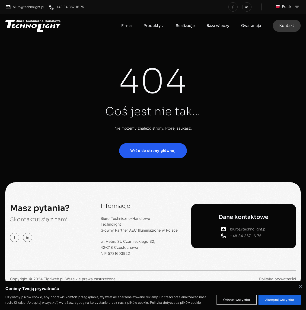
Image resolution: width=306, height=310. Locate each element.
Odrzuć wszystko (236, 300)
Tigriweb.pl (53, 279)
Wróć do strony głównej (152, 150)
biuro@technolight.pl (28, 7)
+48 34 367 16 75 (70, 7)
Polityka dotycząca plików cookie (175, 302)
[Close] (300, 286)
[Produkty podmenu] (163, 26)
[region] (153, 295)
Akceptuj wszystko (279, 300)
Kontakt (286, 25)
